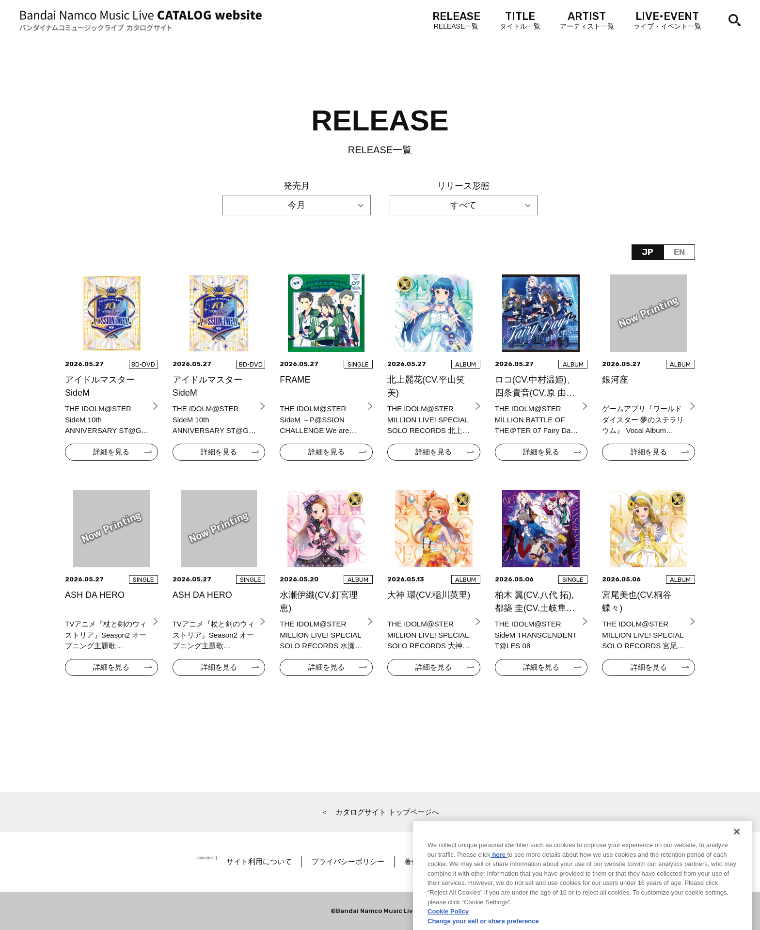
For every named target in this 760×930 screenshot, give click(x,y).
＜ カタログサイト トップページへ (380, 812)
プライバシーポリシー (368, 861)
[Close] (736, 859)
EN (679, 252)
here (499, 881)
